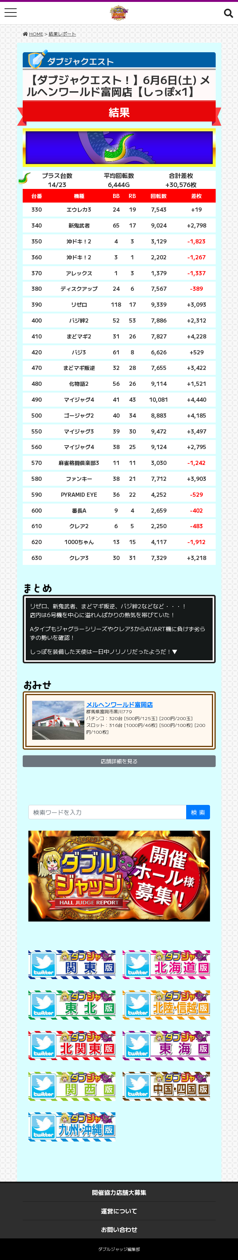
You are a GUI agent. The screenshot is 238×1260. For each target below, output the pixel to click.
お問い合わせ (119, 1229)
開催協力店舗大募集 (119, 1192)
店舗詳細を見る (119, 761)
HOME (36, 33)
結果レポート (62, 33)
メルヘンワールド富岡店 (119, 704)
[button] (228, 12)
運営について (119, 1210)
